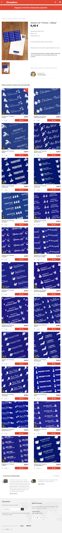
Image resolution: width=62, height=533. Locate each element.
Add (21, 120)
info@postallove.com (37, 513)
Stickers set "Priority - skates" (8, 117)
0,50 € (26, 117)
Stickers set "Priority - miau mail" (40, 186)
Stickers (9, 18)
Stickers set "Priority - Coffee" (8, 464)
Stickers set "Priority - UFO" (8, 360)
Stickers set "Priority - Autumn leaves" (8, 430)
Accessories (4, 18)
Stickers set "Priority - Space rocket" (40, 151)
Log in (32, 68)
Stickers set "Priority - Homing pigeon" (40, 464)
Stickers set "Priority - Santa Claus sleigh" (40, 256)
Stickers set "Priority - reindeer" (8, 256)
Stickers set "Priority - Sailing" (19, 18)
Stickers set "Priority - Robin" (8, 151)
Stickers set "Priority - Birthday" (40, 430)
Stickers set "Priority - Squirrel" (8, 291)
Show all (56, 476)
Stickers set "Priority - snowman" (40, 221)
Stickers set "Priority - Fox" (40, 395)
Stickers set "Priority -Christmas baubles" (40, 117)
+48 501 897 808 (35, 511)
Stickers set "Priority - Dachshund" (40, 360)
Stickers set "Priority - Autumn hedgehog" (40, 291)
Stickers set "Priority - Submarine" (8, 186)
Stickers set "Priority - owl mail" (8, 221)
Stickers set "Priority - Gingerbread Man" (8, 325)
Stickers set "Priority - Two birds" (8, 395)
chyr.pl (9, 529)
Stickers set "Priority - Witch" (40, 325)
